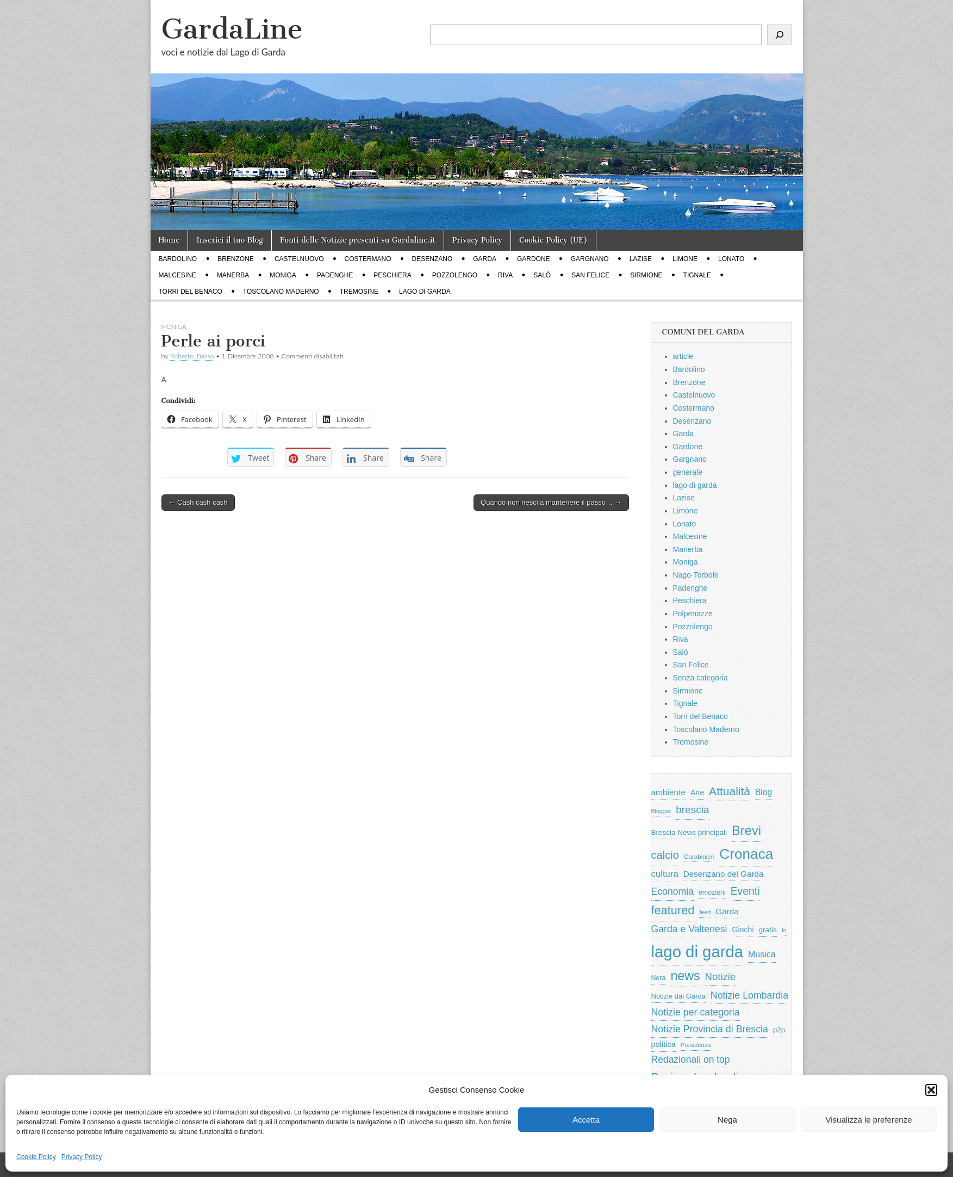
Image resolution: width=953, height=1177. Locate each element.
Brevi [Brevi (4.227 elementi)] (746, 830)
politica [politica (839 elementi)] (663, 1044)
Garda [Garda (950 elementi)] (727, 911)
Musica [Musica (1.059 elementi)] (762, 954)
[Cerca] (779, 34)
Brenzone (235, 259)
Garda (484, 259)
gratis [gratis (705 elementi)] (767, 930)
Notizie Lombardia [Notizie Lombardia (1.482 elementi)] (749, 995)
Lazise (641, 259)
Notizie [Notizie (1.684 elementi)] (720, 976)
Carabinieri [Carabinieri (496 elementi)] (699, 856)
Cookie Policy (36, 1157)
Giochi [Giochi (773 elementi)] (742, 929)
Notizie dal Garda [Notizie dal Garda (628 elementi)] (678, 996)
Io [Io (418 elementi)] (784, 930)
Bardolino (178, 259)
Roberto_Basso (192, 356)
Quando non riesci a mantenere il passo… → (551, 502)
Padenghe (335, 275)
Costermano (368, 259)
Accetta (586, 1119)
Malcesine (177, 275)
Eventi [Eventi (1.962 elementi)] (745, 891)
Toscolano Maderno (281, 291)
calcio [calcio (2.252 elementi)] (665, 855)
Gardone (533, 259)
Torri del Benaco (190, 291)
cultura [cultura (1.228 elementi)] (664, 874)
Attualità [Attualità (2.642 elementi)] (729, 791)
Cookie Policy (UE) (553, 240)
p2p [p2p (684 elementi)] (779, 1030)
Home (169, 240)
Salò (542, 275)
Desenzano (432, 259)
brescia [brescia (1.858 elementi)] (692, 809)
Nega (727, 1119)
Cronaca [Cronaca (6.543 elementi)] (746, 854)
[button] (931, 1090)
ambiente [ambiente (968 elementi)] (668, 792)
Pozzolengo (454, 275)
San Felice (590, 275)
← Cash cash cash (198, 502)
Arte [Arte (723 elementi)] (697, 793)
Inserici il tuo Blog (229, 240)
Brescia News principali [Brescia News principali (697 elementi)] (689, 832)
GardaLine (232, 29)
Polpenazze (693, 613)
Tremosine (359, 291)
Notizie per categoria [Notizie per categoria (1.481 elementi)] (695, 1012)
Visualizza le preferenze (869, 1119)
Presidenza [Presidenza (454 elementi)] (696, 1045)
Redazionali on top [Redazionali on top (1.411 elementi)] (690, 1059)
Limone (684, 259)
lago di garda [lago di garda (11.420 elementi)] (697, 952)
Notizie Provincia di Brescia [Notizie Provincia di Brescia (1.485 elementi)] (709, 1029)
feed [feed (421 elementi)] (705, 912)
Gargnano (590, 259)
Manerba (233, 275)
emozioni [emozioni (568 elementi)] (712, 892)
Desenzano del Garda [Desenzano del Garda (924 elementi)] (723, 873)
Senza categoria (700, 677)
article (683, 356)
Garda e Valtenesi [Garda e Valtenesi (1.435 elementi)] (689, 929)
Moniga (283, 275)
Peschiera (392, 275)
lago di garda (425, 291)
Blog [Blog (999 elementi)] (763, 792)
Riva (505, 275)
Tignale (697, 275)
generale (688, 472)
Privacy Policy (81, 1157)
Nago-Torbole (696, 575)
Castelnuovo (299, 259)
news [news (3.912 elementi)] (685, 976)
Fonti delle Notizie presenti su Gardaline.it (357, 240)
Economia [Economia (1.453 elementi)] (672, 891)
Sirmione (646, 275)
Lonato (731, 259)
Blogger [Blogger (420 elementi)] (661, 811)
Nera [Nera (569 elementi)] (658, 978)
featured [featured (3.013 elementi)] (673, 910)
